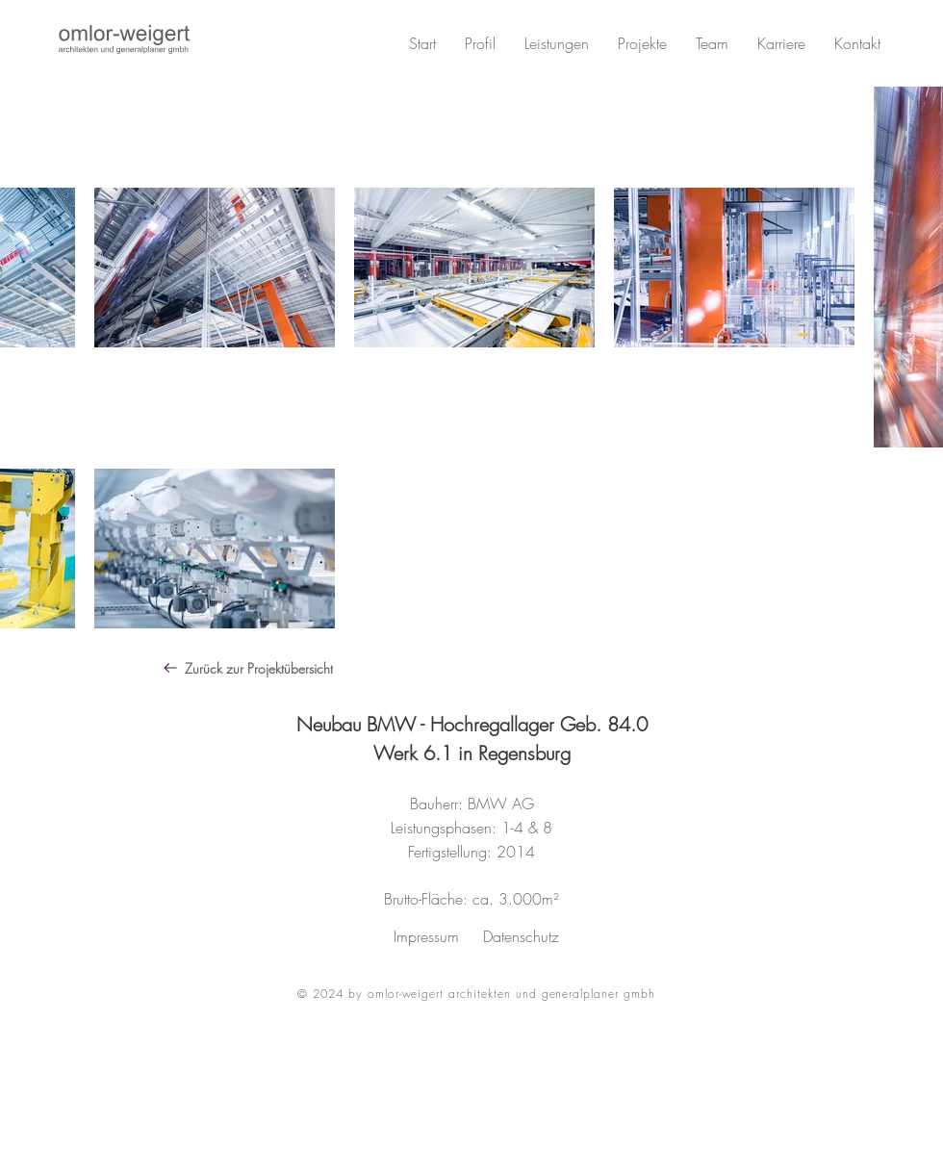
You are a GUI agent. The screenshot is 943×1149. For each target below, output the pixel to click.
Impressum (426, 936)
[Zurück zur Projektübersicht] (305, 668)
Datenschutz (521, 936)
